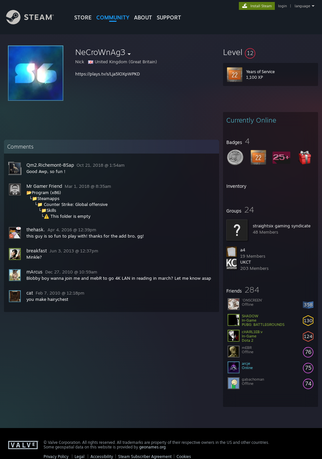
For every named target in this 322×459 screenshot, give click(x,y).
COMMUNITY (112, 17)
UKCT (245, 262)
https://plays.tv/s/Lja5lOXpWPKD (107, 73)
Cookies (184, 456)
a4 (242, 249)
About (143, 17)
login (282, 6)
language (302, 6)
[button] (270, 52)
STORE (83, 17)
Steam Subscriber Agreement (145, 456)
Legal (79, 456)
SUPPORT (169, 17)
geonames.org (152, 447)
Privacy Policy (56, 456)
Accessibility (101, 456)
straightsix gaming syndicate (281, 225)
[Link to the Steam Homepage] (35, 22)
